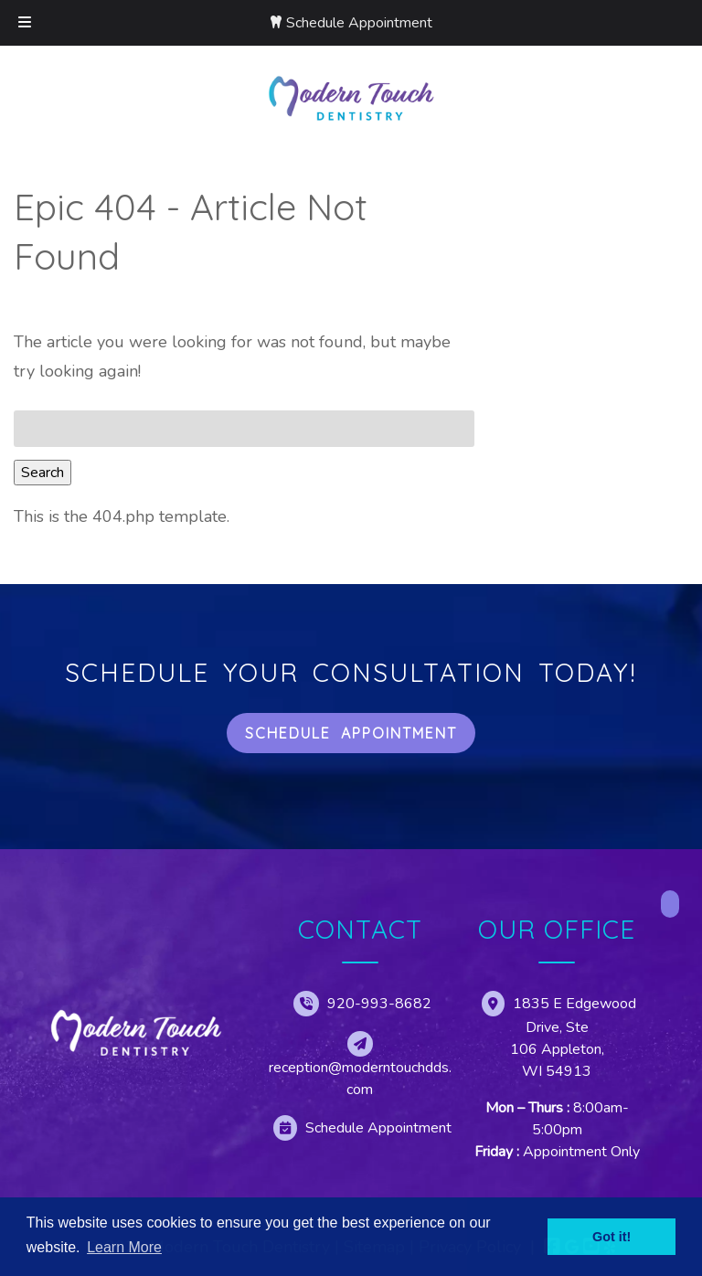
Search (42, 473)
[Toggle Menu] (24, 23)
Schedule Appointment (359, 23)
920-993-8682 (379, 1004)
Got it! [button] (611, 1236)
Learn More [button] (124, 1247)
